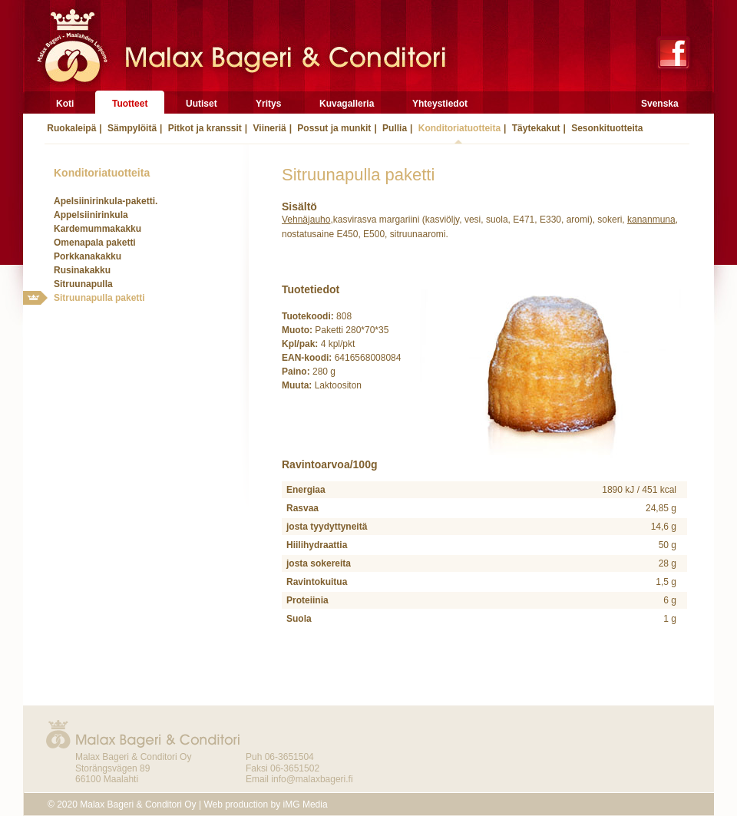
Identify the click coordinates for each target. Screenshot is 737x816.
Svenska (660, 103)
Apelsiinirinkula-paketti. (105, 201)
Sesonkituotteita (606, 128)
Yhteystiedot (440, 103)
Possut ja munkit (333, 128)
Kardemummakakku (97, 228)
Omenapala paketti (95, 242)
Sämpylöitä (131, 128)
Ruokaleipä (70, 128)
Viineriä (268, 128)
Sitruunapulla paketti (99, 297)
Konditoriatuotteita (458, 128)
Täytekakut (534, 128)
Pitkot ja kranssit (203, 128)
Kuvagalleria (346, 103)
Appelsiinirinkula (91, 215)
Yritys (268, 103)
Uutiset (201, 103)
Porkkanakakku (87, 256)
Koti (65, 103)
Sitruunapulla (83, 284)
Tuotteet (129, 103)
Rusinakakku (82, 270)
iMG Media (305, 804)
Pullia (393, 128)
